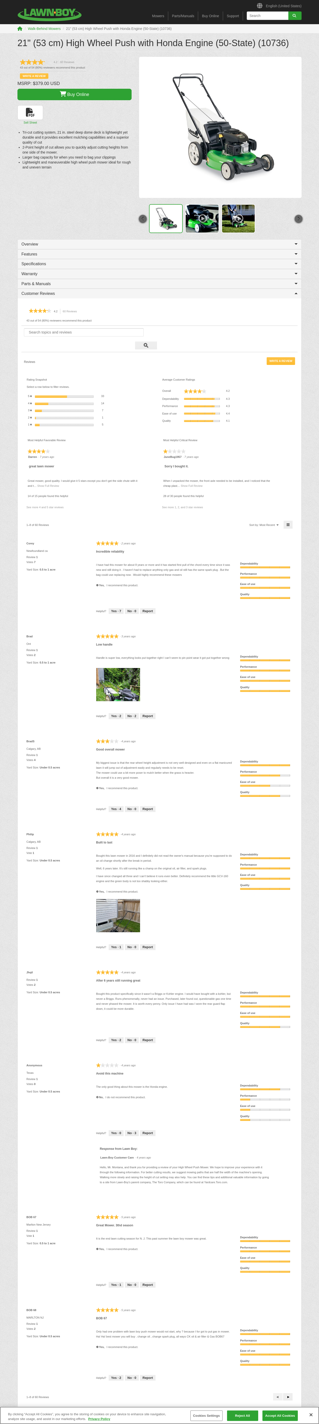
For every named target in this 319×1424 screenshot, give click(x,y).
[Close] (311, 1414)
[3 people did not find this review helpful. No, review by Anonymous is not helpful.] (132, 1120)
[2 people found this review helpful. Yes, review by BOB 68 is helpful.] (116, 1365)
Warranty (159, 274)
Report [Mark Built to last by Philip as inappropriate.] (148, 934)
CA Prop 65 (122, 1406)
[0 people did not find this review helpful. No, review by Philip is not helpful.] (132, 934)
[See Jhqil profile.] (29, 959)
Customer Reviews (159, 293)
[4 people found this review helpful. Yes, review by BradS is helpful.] (116, 796)
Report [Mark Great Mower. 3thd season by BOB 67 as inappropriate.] (148, 1271)
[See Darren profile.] (32, 444)
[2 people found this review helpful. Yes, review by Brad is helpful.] (116, 703)
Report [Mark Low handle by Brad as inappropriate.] (148, 703)
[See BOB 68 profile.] (31, 1297)
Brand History (26, 1406)
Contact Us (48, 1406)
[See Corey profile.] (30, 530)
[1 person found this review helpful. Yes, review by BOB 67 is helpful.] (116, 1272)
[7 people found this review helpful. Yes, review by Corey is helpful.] (116, 598)
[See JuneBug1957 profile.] (172, 444)
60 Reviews (71, 311)
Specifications (159, 264)
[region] (159, 1415)
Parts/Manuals (183, 16)
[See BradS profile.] (30, 728)
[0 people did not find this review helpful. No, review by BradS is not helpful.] (132, 796)
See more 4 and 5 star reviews (45, 494)
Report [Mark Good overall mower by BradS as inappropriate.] (148, 796)
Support (233, 16)
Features (159, 254)
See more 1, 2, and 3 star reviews (182, 494)
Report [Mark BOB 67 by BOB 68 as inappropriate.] (148, 1364)
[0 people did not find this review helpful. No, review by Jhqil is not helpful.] (132, 1027)
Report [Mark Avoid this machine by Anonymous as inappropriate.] (148, 1120)
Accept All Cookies (280, 1416)
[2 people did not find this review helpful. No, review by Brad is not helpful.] (132, 703)
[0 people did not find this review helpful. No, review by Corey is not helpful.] (132, 598)
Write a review (34, 76)
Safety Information (73, 1406)
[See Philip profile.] (30, 821)
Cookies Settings (206, 1416)
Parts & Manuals (159, 284)
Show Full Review (47, 472)
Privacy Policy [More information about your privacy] (99, 1419)
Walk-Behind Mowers (44, 29)
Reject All (242, 1416)
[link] (49, 62)
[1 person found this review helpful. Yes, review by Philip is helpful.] (116, 934)
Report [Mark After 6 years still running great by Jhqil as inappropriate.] (148, 1027)
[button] (142, 219)
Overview (159, 244)
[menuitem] (267, 511)
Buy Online (210, 16)
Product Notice (100, 1406)
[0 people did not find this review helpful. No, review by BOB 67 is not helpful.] (132, 1272)
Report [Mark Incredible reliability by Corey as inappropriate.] (148, 598)
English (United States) (279, 5)
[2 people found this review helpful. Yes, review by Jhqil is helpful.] (116, 1027)
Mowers (158, 16)
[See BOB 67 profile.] (31, 1204)
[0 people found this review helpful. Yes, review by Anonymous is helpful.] (116, 1120)
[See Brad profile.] (29, 623)
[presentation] (118, 672)
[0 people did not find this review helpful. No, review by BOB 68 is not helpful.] (132, 1365)
